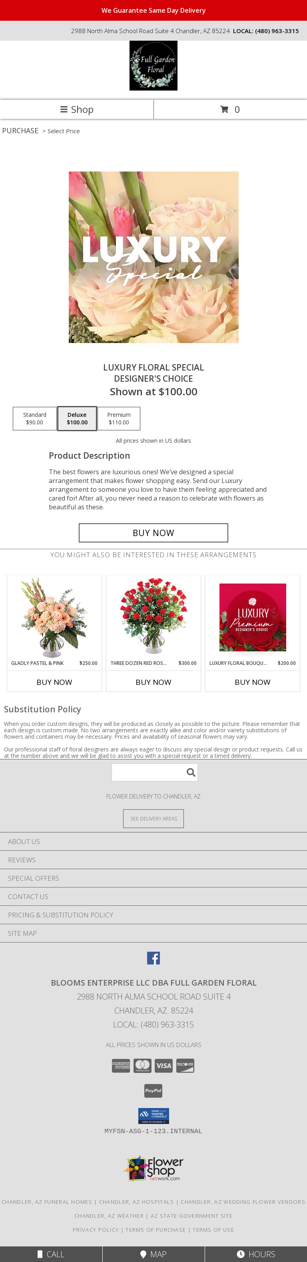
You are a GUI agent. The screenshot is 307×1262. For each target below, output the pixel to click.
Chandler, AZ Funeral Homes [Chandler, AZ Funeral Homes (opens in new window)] (47, 1201)
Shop (77, 109)
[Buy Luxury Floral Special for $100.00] (153, 532)
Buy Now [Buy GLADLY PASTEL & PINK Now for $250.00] (54, 682)
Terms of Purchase (156, 1229)
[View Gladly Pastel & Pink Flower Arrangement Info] (54, 617)
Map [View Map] (153, 1254)
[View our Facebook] (153, 961)
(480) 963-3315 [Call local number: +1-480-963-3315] (277, 31)
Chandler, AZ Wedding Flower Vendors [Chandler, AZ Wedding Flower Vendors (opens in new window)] (243, 1201)
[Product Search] (155, 772)
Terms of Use (213, 1229)
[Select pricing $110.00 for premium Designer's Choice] (119, 418)
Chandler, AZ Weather (109, 1215)
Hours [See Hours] (256, 1254)
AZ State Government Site (192, 1215)
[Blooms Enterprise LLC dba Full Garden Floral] (153, 88)
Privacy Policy (96, 1229)
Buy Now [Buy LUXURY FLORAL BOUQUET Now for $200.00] (253, 682)
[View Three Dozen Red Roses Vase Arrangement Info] (153, 617)
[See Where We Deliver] (153, 818)
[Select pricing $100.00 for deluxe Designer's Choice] (77, 418)
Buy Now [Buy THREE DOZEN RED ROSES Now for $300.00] (153, 682)
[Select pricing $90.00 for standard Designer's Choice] (34, 418)
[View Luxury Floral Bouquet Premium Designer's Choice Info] (252, 617)
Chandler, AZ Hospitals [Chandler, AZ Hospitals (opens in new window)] (136, 1201)
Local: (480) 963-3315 (153, 1024)
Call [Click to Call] (51, 1254)
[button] (153, 1116)
